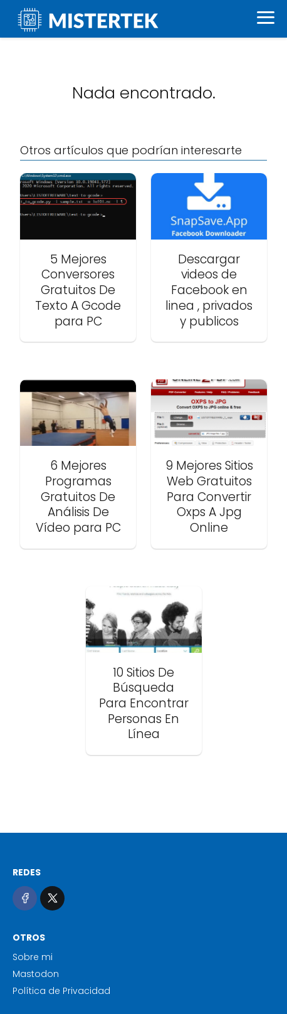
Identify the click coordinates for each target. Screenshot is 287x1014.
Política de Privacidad (61, 991)
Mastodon (36, 974)
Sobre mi (33, 957)
